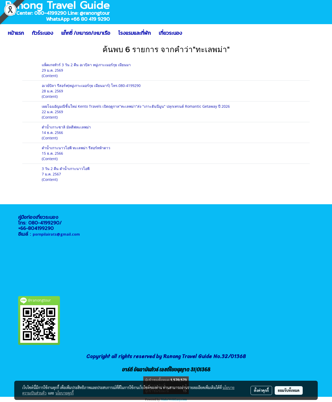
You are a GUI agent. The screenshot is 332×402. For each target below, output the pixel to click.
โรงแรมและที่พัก (134, 33)
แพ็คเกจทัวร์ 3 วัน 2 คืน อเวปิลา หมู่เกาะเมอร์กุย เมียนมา (86, 64)
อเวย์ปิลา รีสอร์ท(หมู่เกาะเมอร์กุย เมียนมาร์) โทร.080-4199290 (91, 85)
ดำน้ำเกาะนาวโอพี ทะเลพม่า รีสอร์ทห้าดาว (76, 147)
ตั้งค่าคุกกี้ (261, 390)
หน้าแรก (16, 33)
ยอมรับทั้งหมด (289, 390)
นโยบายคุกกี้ (65, 393)
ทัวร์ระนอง (42, 33)
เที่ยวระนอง (170, 33)
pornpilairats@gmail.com (56, 234)
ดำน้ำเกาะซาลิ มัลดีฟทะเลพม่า (66, 127)
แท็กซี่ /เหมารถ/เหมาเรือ (85, 33)
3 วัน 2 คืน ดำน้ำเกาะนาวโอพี (65, 168)
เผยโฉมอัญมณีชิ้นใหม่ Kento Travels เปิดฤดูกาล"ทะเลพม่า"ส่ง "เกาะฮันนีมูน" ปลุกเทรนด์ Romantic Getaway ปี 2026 (136, 106)
